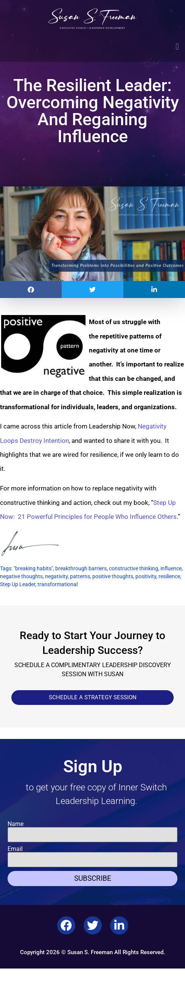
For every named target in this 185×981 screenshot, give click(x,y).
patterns (80, 576)
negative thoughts (21, 576)
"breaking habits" (33, 568)
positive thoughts (112, 576)
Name (15, 824)
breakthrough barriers (81, 568)
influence (171, 568)
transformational (57, 584)
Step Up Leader (17, 584)
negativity (56, 576)
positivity (145, 576)
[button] (177, 46)
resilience (169, 576)
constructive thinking (133, 568)
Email (15, 849)
